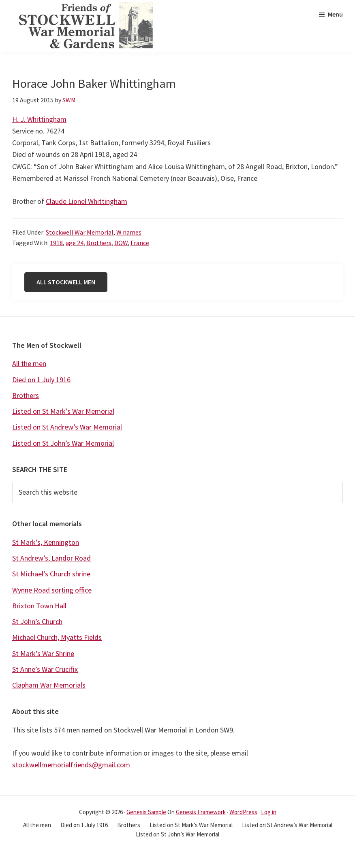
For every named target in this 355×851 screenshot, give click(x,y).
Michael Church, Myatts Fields (57, 637)
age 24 (74, 243)
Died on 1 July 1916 (41, 379)
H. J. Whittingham (39, 119)
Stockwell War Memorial (79, 232)
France (139, 243)
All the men (29, 363)
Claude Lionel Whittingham (86, 201)
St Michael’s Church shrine (51, 573)
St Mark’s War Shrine (43, 653)
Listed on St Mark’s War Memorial (63, 411)
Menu (335, 14)
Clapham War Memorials (49, 685)
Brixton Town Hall (39, 605)
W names (128, 232)
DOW (121, 243)
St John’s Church (37, 621)
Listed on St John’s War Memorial (63, 443)
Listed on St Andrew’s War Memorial (67, 427)
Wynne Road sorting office (52, 590)
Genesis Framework (201, 812)
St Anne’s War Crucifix (45, 669)
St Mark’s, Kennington (45, 542)
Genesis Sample (146, 812)
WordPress (243, 812)
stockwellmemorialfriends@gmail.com (71, 764)
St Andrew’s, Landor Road (51, 558)
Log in (268, 812)
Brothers (98, 243)
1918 (56, 243)
